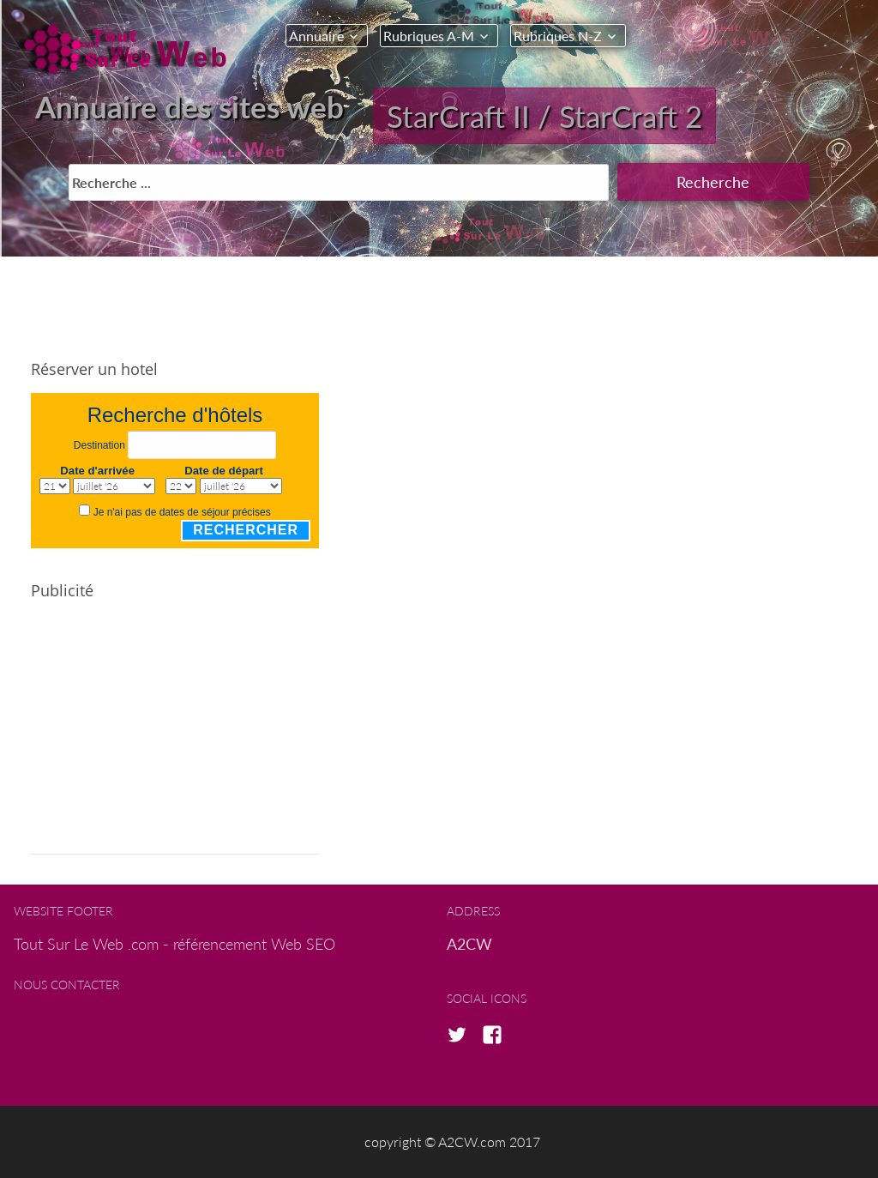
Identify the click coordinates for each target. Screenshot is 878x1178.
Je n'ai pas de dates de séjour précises (182, 512)
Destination (99, 445)
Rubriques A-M (428, 35)
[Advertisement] (175, 734)
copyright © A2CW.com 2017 (452, 1141)
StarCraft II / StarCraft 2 (544, 116)
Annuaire (316, 35)
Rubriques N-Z (558, 35)
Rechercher (245, 530)
